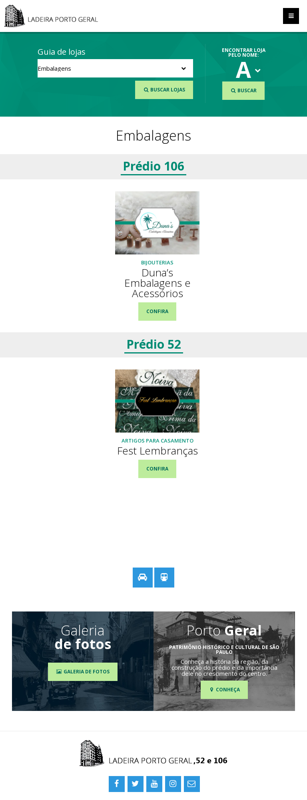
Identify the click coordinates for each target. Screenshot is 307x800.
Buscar (243, 90)
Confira (157, 311)
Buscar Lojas (164, 89)
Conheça (224, 689)
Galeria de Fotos (82, 671)
